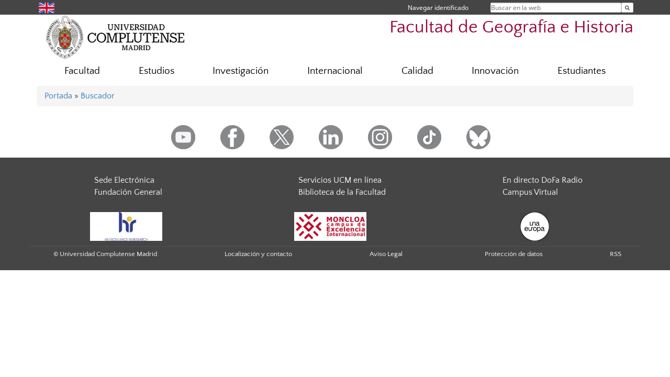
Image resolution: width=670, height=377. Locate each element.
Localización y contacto (258, 254)
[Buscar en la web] (627, 8)
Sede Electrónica (124, 180)
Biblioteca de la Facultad (342, 192)
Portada (58, 96)
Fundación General (128, 192)
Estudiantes (581, 70)
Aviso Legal (386, 254)
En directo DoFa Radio (542, 180)
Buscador (98, 96)
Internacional (335, 70)
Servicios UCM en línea (340, 180)
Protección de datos (514, 254)
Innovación (495, 70)
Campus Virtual (530, 192)
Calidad (417, 70)
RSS (615, 254)
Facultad (82, 70)
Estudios (156, 70)
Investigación (241, 70)
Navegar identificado (438, 7)
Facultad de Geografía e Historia (511, 27)
